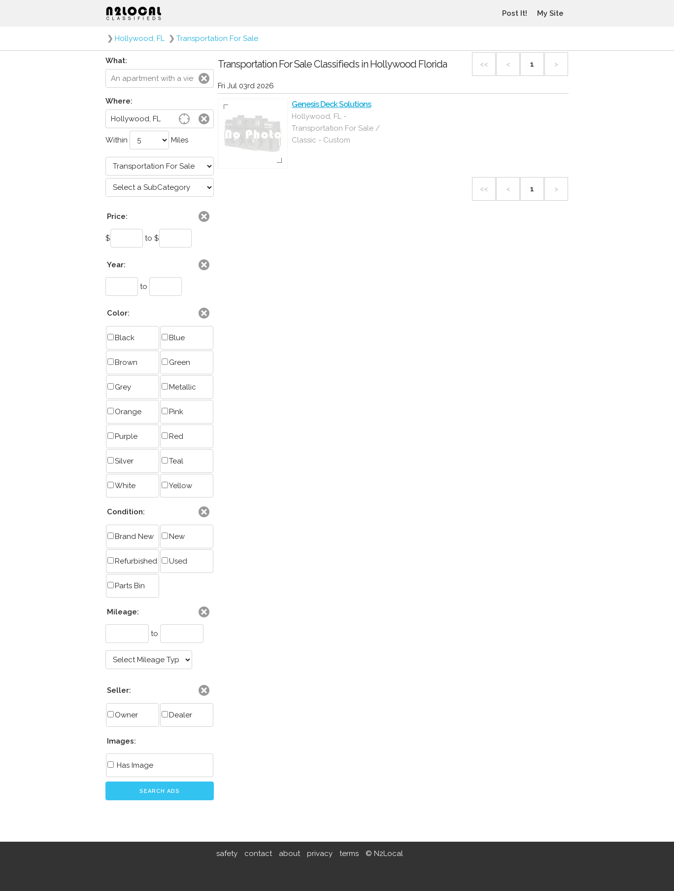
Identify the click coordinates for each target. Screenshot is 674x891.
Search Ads (159, 791)
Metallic (179, 387)
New (173, 536)
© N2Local (384, 853)
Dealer (177, 715)
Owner (122, 715)
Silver (120, 461)
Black (121, 337)
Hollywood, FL (140, 38)
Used (174, 561)
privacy (320, 853)
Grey (119, 387)
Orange (124, 411)
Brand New (130, 536)
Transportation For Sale (217, 38)
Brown (122, 362)
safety (226, 853)
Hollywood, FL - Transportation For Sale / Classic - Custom (336, 128)
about (289, 853)
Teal (172, 461)
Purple (122, 436)
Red (172, 436)
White (121, 485)
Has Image (130, 765)
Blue (173, 337)
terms (349, 853)
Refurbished (132, 561)
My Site (550, 13)
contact (258, 853)
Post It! (514, 13)
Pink (172, 411)
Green (176, 362)
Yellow (177, 485)
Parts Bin (126, 585)
